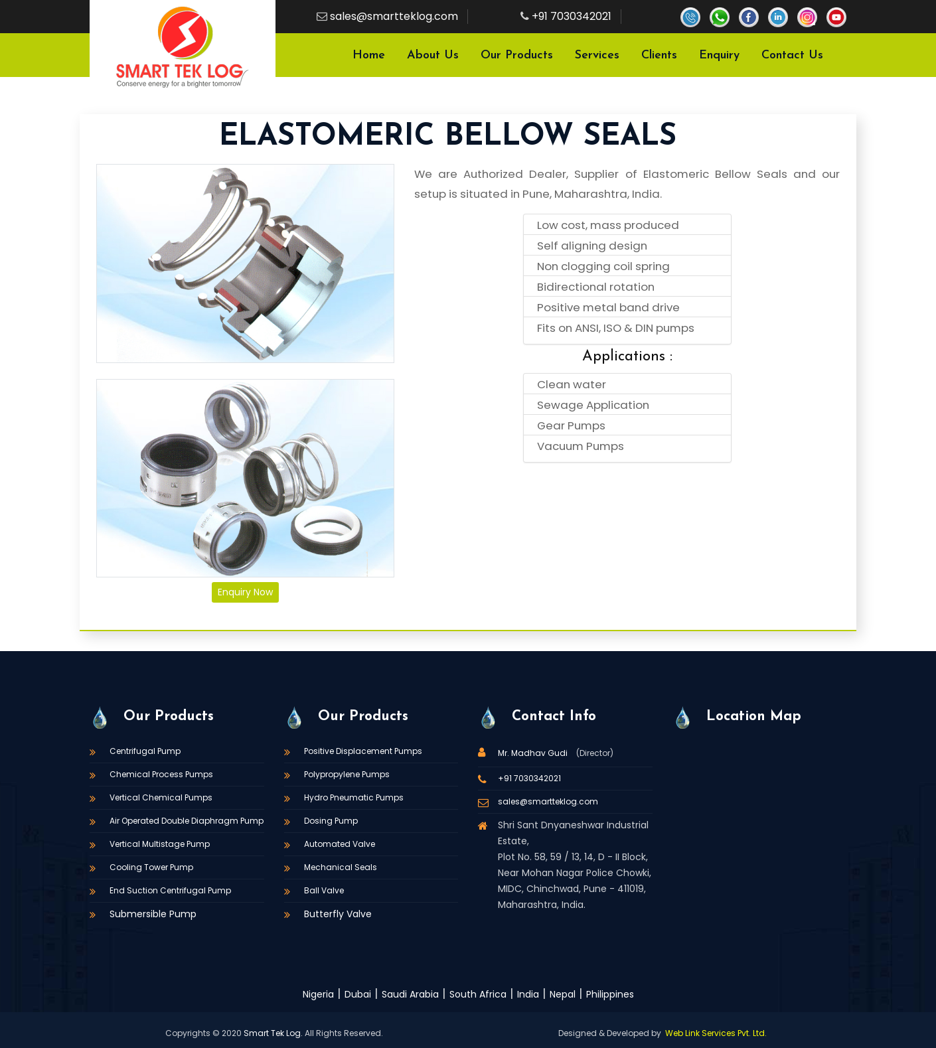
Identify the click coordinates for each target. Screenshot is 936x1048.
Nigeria (318, 994)
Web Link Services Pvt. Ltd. (716, 1033)
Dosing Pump (331, 820)
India (528, 994)
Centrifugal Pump (145, 751)
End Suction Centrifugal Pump (170, 890)
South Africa (478, 994)
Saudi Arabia (410, 994)
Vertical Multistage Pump (160, 844)
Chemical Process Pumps (161, 774)
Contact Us (792, 55)
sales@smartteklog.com (394, 16)
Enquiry (719, 55)
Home (368, 55)
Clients (659, 55)
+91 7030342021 (571, 16)
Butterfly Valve (338, 914)
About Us (433, 55)
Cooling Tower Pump (151, 867)
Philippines (610, 994)
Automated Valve (339, 844)
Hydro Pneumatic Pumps (354, 797)
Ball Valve (324, 890)
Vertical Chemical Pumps (161, 797)
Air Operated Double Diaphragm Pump (187, 820)
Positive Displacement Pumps (363, 751)
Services (597, 55)
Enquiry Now (245, 592)
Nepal (563, 994)
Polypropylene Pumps (347, 774)
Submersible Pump (153, 914)
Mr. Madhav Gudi (534, 753)
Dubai (358, 994)
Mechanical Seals (340, 867)
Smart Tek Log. (273, 1033)
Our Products (517, 55)
